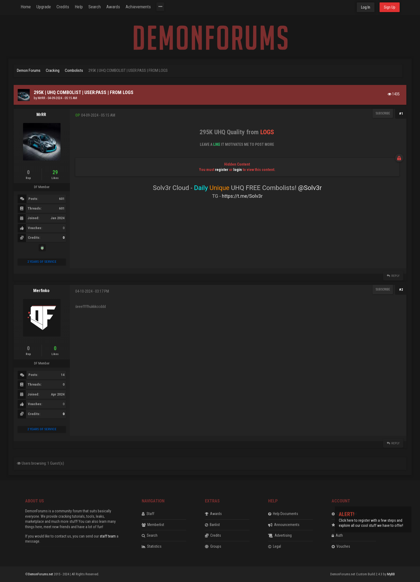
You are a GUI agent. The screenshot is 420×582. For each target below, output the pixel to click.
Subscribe (383, 113)
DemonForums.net (41, 574)
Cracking (52, 70)
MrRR (41, 98)
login (237, 169)
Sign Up (389, 7)
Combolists (74, 70)
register (221, 169)
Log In (365, 7)
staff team (108, 536)
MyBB (391, 574)
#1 (401, 113)
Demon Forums (28, 70)
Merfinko (41, 290)
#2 (401, 290)
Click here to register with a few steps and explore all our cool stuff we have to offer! (371, 520)
